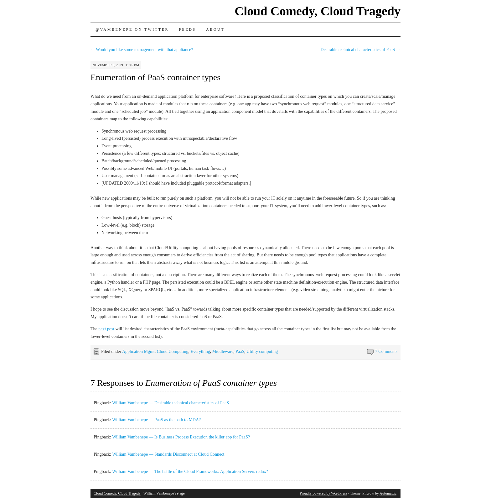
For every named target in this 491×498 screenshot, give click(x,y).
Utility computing (262, 351)
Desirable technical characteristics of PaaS (361, 49)
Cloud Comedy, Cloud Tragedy (318, 11)
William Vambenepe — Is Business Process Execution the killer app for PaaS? (181, 437)
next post (106, 329)
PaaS (239, 351)
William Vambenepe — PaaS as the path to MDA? (156, 419)
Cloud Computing (173, 351)
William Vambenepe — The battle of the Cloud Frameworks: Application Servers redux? (190, 471)
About (215, 29)
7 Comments (386, 351)
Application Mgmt (138, 351)
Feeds (187, 29)
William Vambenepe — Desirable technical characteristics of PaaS (170, 403)
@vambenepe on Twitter (132, 29)
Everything (200, 351)
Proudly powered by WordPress (323, 493)
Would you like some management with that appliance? (141, 49)
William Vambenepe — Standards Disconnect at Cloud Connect (168, 454)
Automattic (388, 493)
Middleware (223, 351)
